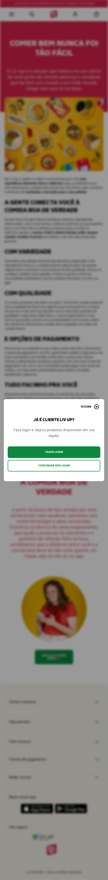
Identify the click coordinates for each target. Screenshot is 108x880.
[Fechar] (89, 407)
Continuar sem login (54, 466)
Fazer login (54, 452)
